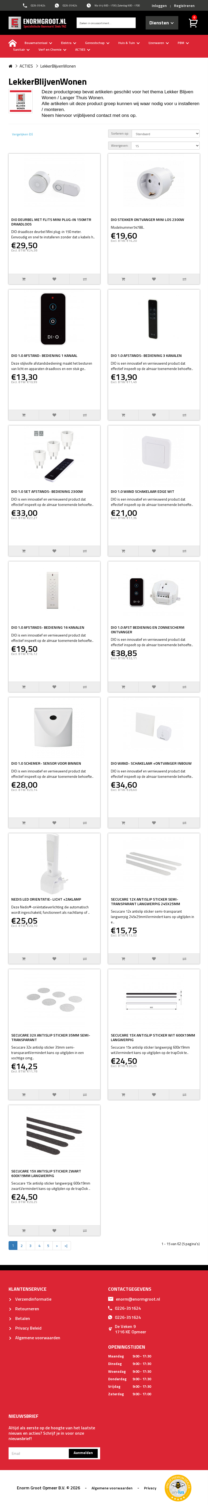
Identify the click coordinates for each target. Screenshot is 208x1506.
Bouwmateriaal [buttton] (38, 42)
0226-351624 (124, 1308)
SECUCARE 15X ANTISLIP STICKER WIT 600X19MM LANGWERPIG (153, 1037)
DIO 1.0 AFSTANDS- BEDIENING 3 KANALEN (146, 355)
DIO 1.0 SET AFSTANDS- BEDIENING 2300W (47, 491)
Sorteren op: (120, 133)
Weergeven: (119, 145)
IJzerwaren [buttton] (159, 42)
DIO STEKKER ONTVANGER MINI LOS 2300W (147, 219)
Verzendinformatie (30, 1299)
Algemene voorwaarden (34, 1337)
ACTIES (26, 66)
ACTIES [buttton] (82, 49)
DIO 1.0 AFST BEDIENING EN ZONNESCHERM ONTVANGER (147, 629)
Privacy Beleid (25, 1328)
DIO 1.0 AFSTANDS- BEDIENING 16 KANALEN (47, 627)
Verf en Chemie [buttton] (52, 49)
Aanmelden (83, 1452)
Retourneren (24, 1308)
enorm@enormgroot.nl (134, 1299)
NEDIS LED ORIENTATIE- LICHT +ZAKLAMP (46, 899)
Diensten (161, 22)
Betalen (19, 1318)
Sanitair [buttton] (21, 49)
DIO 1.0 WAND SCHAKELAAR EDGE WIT (142, 491)
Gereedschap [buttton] (97, 42)
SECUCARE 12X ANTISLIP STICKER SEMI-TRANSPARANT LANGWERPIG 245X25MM (145, 901)
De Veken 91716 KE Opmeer (127, 1329)
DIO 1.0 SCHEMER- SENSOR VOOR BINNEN (46, 763)
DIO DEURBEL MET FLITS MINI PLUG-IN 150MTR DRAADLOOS (51, 222)
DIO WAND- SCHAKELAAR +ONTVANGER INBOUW (151, 763)
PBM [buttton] (183, 42)
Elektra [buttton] (68, 42)
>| (66, 1245)
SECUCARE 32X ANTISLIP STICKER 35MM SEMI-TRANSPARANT (50, 1037)
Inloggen (159, 5)
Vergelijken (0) (22, 134)
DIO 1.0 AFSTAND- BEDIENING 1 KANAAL (44, 355)
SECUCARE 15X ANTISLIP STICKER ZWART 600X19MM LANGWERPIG (46, 1173)
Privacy (150, 1488)
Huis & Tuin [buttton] (129, 42)
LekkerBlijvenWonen (58, 66)
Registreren (184, 5)
